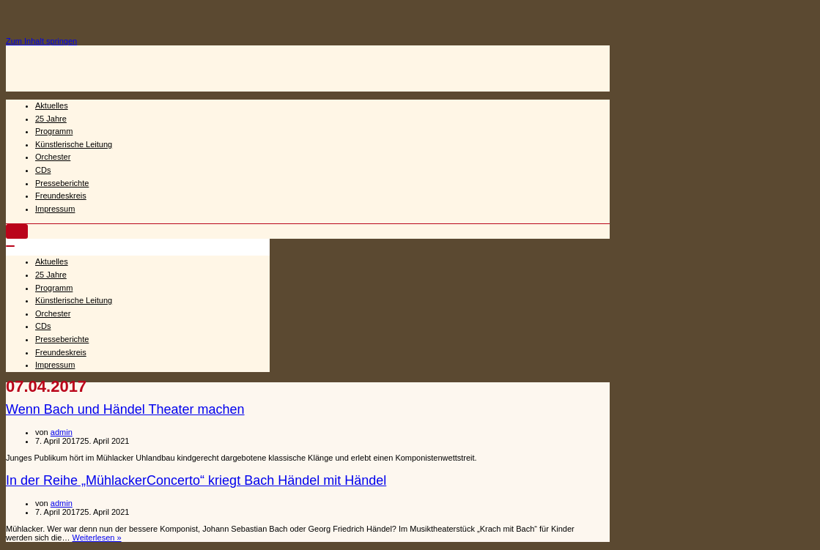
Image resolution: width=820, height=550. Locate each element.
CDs (43, 170)
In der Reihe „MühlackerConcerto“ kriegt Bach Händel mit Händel (196, 480)
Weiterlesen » (97, 537)
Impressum (55, 208)
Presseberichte (62, 183)
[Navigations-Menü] (17, 231)
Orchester (52, 156)
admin (62, 432)
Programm (54, 131)
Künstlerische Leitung (73, 144)
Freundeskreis (60, 195)
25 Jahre (51, 118)
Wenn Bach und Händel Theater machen (125, 409)
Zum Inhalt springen (41, 41)
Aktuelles (51, 105)
